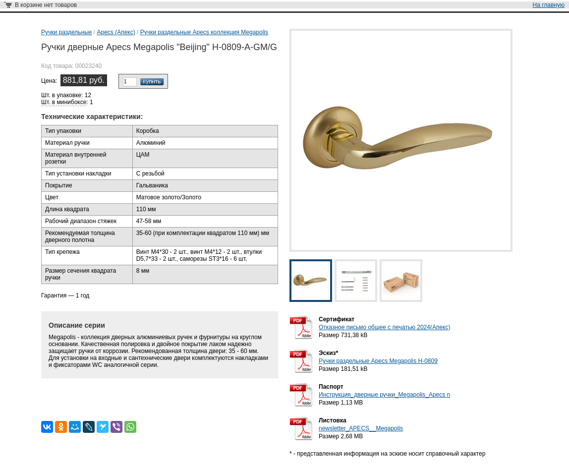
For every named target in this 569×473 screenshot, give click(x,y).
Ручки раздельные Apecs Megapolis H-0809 (378, 360)
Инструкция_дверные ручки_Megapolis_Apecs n (384, 394)
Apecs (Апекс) (116, 32)
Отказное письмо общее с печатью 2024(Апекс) (384, 327)
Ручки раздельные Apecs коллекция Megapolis (204, 32)
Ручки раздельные (66, 32)
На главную (549, 4)
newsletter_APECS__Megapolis (361, 428)
